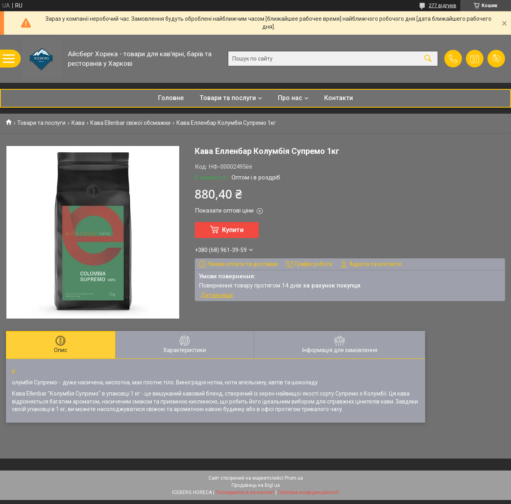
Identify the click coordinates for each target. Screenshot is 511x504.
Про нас (290, 98)
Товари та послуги (228, 98)
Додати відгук (496, 58)
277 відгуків (442, 5)
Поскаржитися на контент (245, 492)
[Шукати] (428, 58)
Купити (233, 230)
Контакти (338, 98)
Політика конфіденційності (308, 492)
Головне (171, 98)
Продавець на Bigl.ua (256, 485)
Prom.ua (294, 478)
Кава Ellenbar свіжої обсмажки (130, 123)
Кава (78, 123)
